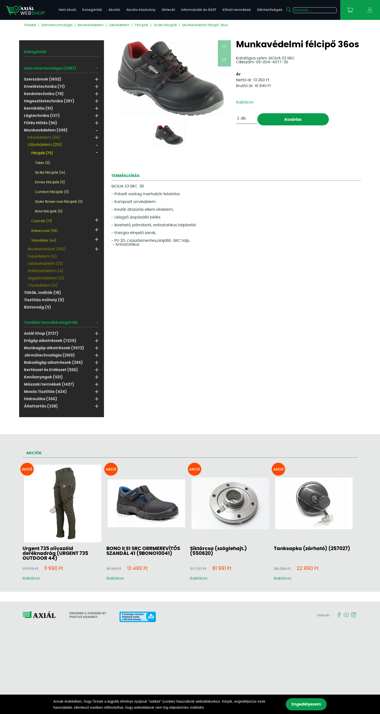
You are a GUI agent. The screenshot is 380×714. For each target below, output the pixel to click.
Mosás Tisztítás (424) (45, 392)
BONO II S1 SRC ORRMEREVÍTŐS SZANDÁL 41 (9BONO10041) (143, 551)
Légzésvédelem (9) (46, 278)
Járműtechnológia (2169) (49, 355)
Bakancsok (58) (44, 231)
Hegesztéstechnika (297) (49, 101)
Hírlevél (168, 10)
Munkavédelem (90, 25)
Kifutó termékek (236, 10)
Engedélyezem (306, 704)
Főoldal (30, 25)
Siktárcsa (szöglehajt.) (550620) (218, 551)
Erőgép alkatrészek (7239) (50, 341)
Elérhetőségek (270, 10)
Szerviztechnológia (56, 25)
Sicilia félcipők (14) (50, 172)
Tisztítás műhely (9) (44, 300)
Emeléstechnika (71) (44, 87)
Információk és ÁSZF (198, 10)
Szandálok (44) (43, 240)
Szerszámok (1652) (42, 79)
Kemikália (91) (38, 108)
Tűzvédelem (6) (43, 285)
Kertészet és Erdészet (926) (51, 370)
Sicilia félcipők (165, 25)
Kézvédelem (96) (44, 137)
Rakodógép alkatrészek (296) (53, 363)
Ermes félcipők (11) (50, 182)
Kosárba (293, 120)
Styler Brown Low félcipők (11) (59, 201)
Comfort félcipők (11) (52, 192)
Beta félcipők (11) (49, 211)
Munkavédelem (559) (46, 130)
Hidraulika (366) (40, 399)
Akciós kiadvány (141, 10)
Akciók (114, 10)
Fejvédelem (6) (42, 256)
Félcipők (141, 25)
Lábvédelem (119, 25)
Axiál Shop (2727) (41, 333)
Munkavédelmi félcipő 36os (205, 25)
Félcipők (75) (42, 153)
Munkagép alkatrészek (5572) (54, 348)
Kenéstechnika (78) (44, 94)
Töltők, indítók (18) (42, 293)
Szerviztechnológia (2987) (50, 68)
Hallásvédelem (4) (45, 271)
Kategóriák (92, 10)
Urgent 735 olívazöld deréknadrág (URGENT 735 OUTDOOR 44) (55, 553)
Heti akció (67, 10)
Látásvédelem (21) (45, 264)
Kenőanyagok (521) (43, 377)
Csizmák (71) (41, 221)
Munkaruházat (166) (47, 249)
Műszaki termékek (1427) (49, 384)
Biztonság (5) (37, 307)
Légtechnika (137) (42, 116)
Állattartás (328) (41, 406)
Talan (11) (42, 163)
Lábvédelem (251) (45, 145)
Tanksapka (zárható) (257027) (312, 548)
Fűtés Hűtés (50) (40, 123)
